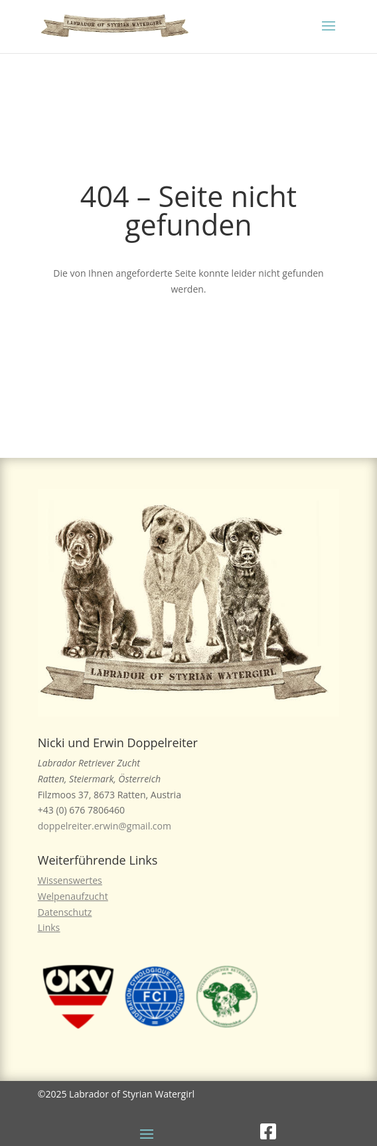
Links (49, 927)
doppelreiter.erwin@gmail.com (104, 826)
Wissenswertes (70, 880)
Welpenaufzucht (73, 896)
